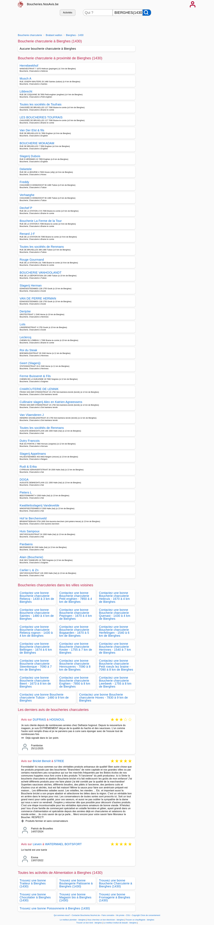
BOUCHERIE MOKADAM (37, 143)
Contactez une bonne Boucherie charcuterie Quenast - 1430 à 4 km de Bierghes (114, 614)
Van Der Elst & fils (32, 130)
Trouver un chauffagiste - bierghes (140, 920)
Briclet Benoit (42, 761)
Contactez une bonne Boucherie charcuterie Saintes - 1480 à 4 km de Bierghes (37, 614)
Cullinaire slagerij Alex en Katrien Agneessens (51, 402)
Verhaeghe (27, 195)
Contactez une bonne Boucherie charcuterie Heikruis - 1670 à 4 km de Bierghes (114, 597)
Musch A (25, 78)
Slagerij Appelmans (33, 453)
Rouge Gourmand (32, 259)
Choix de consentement (150, 915)
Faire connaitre (108, 915)
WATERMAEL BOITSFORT (63, 844)
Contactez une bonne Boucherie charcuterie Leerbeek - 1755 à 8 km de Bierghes (115, 682)
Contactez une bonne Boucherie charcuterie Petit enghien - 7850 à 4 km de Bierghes (75, 597)
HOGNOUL (57, 719)
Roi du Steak (28, 350)
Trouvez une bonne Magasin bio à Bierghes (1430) (75, 897)
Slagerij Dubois (30, 156)
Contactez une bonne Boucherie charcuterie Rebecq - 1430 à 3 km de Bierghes (37, 597)
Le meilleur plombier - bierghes (73, 920)
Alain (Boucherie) (31, 557)
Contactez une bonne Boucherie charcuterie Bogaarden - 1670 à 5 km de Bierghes (74, 631)
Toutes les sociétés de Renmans (42, 246)
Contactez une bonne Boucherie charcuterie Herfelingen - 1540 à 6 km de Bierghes (114, 631)
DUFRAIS (39, 719)
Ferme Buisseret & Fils (35, 376)
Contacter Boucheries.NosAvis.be (86, 915)
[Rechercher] (146, 12)
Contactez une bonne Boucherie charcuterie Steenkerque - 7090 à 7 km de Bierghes (36, 665)
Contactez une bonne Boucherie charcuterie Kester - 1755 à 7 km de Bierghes (75, 648)
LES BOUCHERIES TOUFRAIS (41, 117)
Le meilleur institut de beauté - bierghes (120, 923)
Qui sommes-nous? (62, 915)
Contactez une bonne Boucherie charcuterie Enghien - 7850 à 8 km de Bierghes (74, 682)
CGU (128, 915)
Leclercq (25, 337)
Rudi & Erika (28, 466)
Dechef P (26, 208)
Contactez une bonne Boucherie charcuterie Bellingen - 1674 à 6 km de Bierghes (36, 648)
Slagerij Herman (31, 285)
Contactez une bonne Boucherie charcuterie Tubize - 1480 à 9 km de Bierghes (44, 697)
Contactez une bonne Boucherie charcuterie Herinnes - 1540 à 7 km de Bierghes (115, 648)
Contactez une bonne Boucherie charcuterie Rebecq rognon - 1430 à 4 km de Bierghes (36, 631)
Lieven (37, 844)
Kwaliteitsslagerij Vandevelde (39, 505)
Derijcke (25, 311)
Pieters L (26, 492)
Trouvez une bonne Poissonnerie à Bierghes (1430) (55, 908)
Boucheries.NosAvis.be (43, 4)
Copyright (136, 915)
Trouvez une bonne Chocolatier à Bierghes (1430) (35, 897)
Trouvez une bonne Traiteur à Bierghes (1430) (33, 883)
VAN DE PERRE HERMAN (38, 298)
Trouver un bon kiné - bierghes (89, 923)
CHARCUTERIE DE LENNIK (39, 389)
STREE (59, 761)
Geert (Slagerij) (30, 363)
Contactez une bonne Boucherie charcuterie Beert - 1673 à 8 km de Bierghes (35, 682)
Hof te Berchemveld (33, 518)
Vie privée (120, 915)
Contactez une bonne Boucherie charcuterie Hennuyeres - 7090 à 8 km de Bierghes (75, 665)
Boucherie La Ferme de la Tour (41, 221)
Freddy (24, 182)
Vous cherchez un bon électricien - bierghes (105, 920)
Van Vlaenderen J (32, 415)
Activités (67, 12)
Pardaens (26, 544)
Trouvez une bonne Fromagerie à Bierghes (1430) (114, 897)
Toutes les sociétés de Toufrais (41, 104)
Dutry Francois (30, 441)
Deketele (26, 169)
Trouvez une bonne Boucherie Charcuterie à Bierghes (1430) (115, 883)
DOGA (24, 479)
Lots (22, 324)
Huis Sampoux (30, 531)
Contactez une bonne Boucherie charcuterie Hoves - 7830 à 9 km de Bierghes (103, 697)
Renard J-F (27, 234)
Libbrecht (26, 91)
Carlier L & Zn (29, 570)
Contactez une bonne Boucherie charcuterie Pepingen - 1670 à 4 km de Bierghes (75, 614)
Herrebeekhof (29, 65)
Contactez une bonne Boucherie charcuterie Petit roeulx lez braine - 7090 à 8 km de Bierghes (116, 665)
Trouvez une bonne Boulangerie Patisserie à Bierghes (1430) (76, 883)
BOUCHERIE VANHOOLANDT (41, 272)
